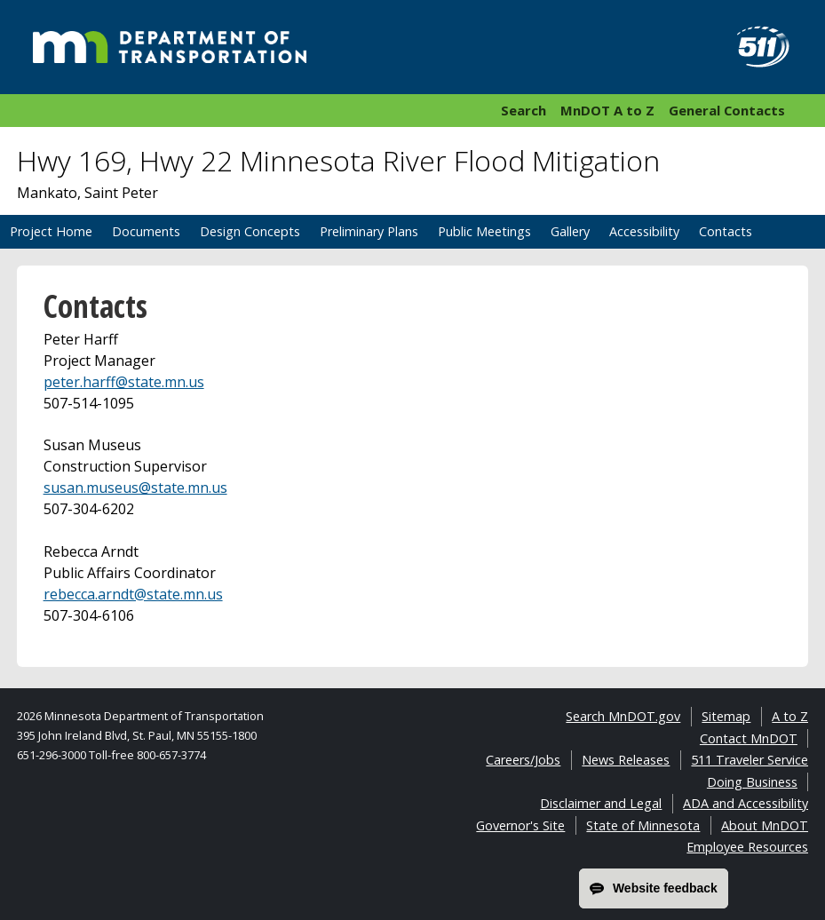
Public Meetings (484, 231)
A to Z (790, 716)
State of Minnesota (643, 825)
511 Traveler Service (749, 759)
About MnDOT (764, 825)
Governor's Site (520, 825)
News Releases (626, 759)
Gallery (570, 231)
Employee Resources (747, 846)
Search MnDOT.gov (623, 716)
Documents (146, 231)
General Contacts (727, 110)
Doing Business (752, 781)
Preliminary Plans (369, 231)
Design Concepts (250, 231)
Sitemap (726, 716)
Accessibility (644, 231)
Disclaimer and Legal (601, 803)
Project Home (51, 231)
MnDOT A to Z (607, 110)
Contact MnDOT (748, 738)
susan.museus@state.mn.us (135, 487)
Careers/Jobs (523, 759)
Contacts (725, 231)
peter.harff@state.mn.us (124, 382)
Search (523, 110)
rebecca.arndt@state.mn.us (133, 594)
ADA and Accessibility (745, 803)
